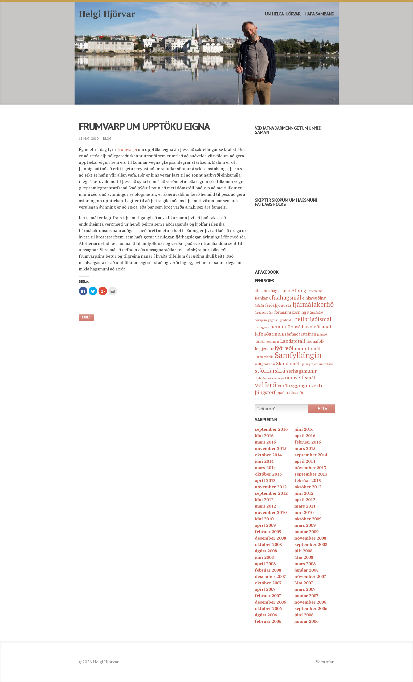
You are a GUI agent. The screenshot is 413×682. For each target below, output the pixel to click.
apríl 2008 (265, 564)
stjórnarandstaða (322, 364)
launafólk (315, 341)
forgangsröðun (264, 312)
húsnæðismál (316, 326)
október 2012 (308, 487)
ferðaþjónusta (278, 305)
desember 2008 (270, 538)
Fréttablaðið (315, 312)
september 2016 (271, 429)
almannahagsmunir (272, 290)
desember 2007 (270, 576)
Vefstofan (325, 662)
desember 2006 (270, 602)
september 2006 (311, 608)
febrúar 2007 (268, 596)
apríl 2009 (265, 525)
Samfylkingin (298, 355)
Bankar (261, 298)
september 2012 (271, 493)
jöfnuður (260, 342)
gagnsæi (273, 320)
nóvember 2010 (271, 512)
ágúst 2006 (266, 615)
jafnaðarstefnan (301, 334)
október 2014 (268, 455)
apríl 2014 (305, 461)
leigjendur (264, 348)
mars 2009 (305, 525)
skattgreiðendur (265, 364)
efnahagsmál (285, 297)
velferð (265, 384)
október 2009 (308, 519)
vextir (317, 385)
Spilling (305, 364)
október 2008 (268, 544)
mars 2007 (305, 589)
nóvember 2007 (310, 576)
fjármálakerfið (313, 304)
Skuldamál (288, 363)
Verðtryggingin (293, 385)
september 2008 (311, 544)
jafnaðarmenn (270, 333)
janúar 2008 (306, 570)
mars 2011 (305, 506)
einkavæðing (314, 298)
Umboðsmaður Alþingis (269, 378)
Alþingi (299, 290)
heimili (278, 326)
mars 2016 (265, 442)
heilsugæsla (262, 327)
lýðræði (284, 348)
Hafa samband (319, 14)
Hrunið (294, 326)
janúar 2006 (306, 621)
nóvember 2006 (310, 602)
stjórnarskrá (270, 370)
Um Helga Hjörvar (282, 14)
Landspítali (292, 341)
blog (107, 139)
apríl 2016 (305, 435)
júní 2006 (304, 615)
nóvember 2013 (310, 467)
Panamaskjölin (264, 357)
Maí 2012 (264, 499)
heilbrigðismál (312, 319)
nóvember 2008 (310, 538)
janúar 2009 (306, 532)
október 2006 (268, 608)
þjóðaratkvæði (289, 392)
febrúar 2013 (308, 480)
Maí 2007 (304, 583)
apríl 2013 (265, 480)
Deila (86, 317)
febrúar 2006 (268, 621)
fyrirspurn (261, 320)
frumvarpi (127, 149)
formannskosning (290, 312)
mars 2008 (305, 564)
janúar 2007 (306, 596)
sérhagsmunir (301, 371)
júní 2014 (264, 461)
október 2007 (268, 583)
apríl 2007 (265, 589)
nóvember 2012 (271, 487)
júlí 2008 (303, 551)
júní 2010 (304, 512)
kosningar (273, 342)
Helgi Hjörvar (107, 13)
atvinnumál (316, 291)
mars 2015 (305, 448)
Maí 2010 (264, 519)
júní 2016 (304, 429)
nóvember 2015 (271, 448)
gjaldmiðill (286, 320)
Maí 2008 (304, 557)
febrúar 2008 (268, 570)
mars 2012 (265, 506)
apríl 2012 (305, 499)
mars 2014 (265, 467)
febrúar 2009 (268, 532)
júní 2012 (304, 493)
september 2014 (311, 455)
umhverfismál (300, 377)
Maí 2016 (264, 435)
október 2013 (268, 474)
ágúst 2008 (266, 551)
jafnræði (322, 334)
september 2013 (311, 474)
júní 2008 (264, 557)
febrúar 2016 (308, 442)
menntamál (308, 348)
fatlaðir (259, 306)
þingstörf (265, 392)
